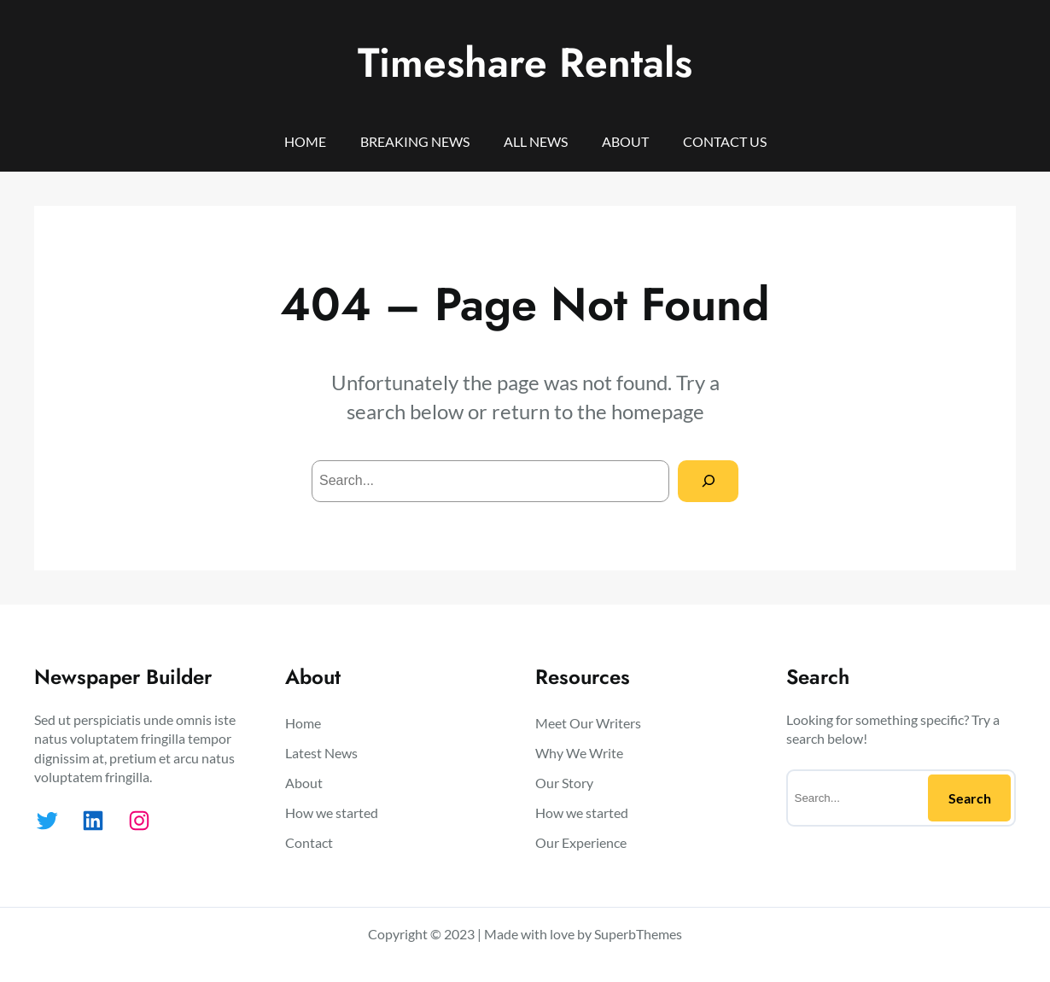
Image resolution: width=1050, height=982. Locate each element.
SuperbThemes (638, 934)
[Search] (708, 481)
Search (969, 798)
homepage (657, 411)
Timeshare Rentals (525, 62)
